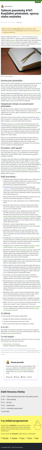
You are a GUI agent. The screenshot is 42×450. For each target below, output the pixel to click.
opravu (13, 124)
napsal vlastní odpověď (19, 126)
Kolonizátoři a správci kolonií (15, 408)
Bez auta (9, 402)
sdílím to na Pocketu (34, 339)
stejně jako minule (32, 37)
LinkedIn (24, 377)
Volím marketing (11, 399)
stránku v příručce (22, 170)
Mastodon (17, 377)
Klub (36, 438)
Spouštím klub (11, 405)
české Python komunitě (26, 370)
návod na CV (6, 235)
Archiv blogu (5, 411)
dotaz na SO (34, 112)
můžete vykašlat (11, 333)
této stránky (7, 259)
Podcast (14, 438)
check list (11, 100)
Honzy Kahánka (9, 76)
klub (13, 42)
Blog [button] (38, 1)
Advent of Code (16, 152)
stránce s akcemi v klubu (30, 93)
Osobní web (9, 377)
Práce (30, 438)
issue (4, 272)
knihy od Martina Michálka (25, 250)
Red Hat (15, 310)
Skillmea (12, 173)
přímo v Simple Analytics (33, 162)
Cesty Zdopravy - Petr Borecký (11, 344)
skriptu (26, 224)
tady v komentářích (34, 226)
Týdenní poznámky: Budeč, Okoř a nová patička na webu (22, 396)
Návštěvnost (19, 22)
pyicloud (23, 276)
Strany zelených (18, 371)
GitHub (30, 377)
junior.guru (12, 40)
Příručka (5, 438)
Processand (9, 310)
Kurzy (23, 438)
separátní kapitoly (31, 259)
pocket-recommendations (33, 350)
